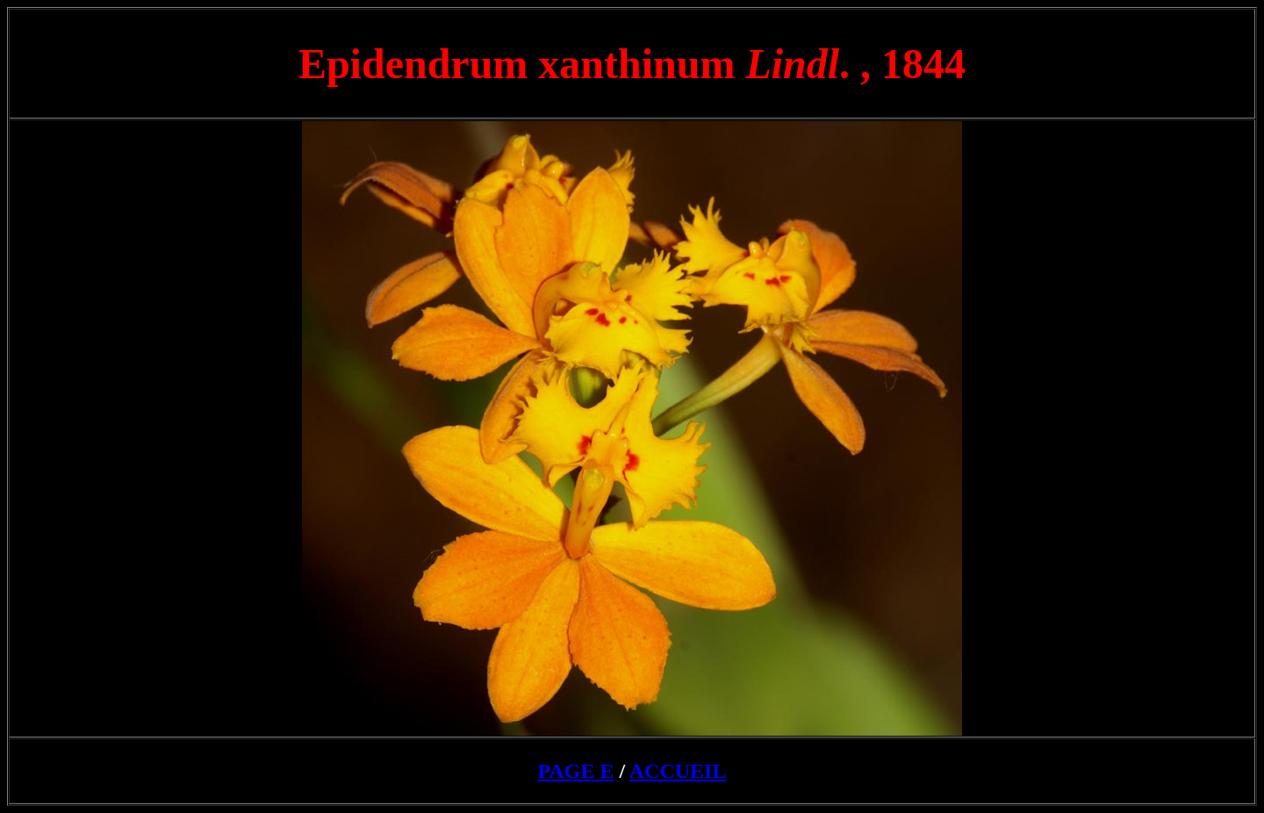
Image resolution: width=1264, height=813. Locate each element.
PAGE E (576, 770)
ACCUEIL (678, 770)
